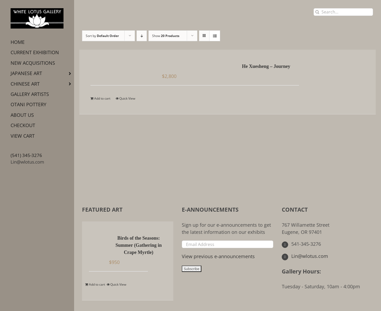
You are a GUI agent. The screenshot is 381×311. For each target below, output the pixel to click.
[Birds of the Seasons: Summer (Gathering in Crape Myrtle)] (96, 239)
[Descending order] (142, 35)
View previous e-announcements (218, 256)
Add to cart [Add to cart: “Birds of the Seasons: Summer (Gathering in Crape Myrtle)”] (97, 284)
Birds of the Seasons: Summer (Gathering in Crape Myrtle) (139, 245)
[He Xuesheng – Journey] (117, 67)
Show (165, 36)
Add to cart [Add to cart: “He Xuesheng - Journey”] (102, 98)
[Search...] (343, 12)
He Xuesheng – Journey (266, 66)
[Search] (317, 12)
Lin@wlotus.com (27, 162)
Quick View (127, 98)
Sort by (102, 36)
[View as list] (215, 36)
